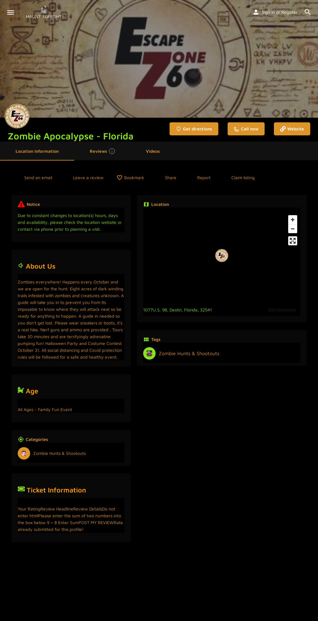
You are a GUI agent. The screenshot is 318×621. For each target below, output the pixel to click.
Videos (153, 151)
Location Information (37, 151)
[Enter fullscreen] (292, 240)
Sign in (268, 12)
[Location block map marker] (221, 255)
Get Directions (282, 309)
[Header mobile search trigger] (308, 12)
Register (289, 12)
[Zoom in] (292, 219)
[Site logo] (44, 12)
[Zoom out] (292, 228)
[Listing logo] (17, 116)
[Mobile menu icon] (10, 12)
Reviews (102, 151)
